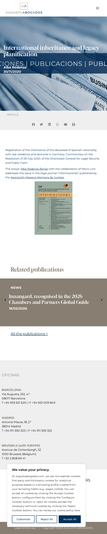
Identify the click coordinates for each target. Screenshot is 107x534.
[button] (33, 124)
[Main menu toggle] (97, 8)
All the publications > (29, 334)
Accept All (69, 519)
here (77, 510)
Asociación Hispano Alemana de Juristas (37, 177)
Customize (23, 519)
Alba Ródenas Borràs (34, 169)
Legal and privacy (25, 528)
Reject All (47, 519)
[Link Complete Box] (53, 300)
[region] (46, 495)
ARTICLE (13, 114)
